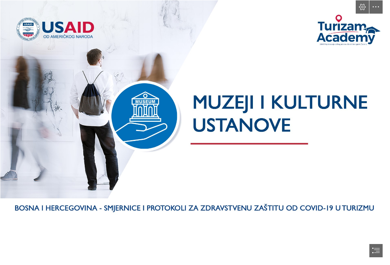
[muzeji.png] (195, 109)
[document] (195, 132)
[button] (362, 7)
